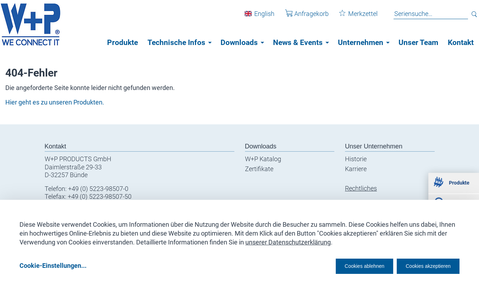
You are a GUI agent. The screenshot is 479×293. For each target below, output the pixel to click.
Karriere (356, 169)
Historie (356, 159)
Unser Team (418, 42)
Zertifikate (259, 169)
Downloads (239, 42)
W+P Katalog (263, 159)
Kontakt (461, 42)
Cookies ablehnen (342, 265)
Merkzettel (353, 17)
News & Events (298, 42)
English (259, 17)
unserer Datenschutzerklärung (288, 239)
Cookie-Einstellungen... (53, 265)
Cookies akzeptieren (422, 265)
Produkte (122, 42)
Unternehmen (360, 42)
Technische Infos (176, 42)
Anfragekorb (301, 17)
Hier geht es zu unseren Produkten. (54, 102)
